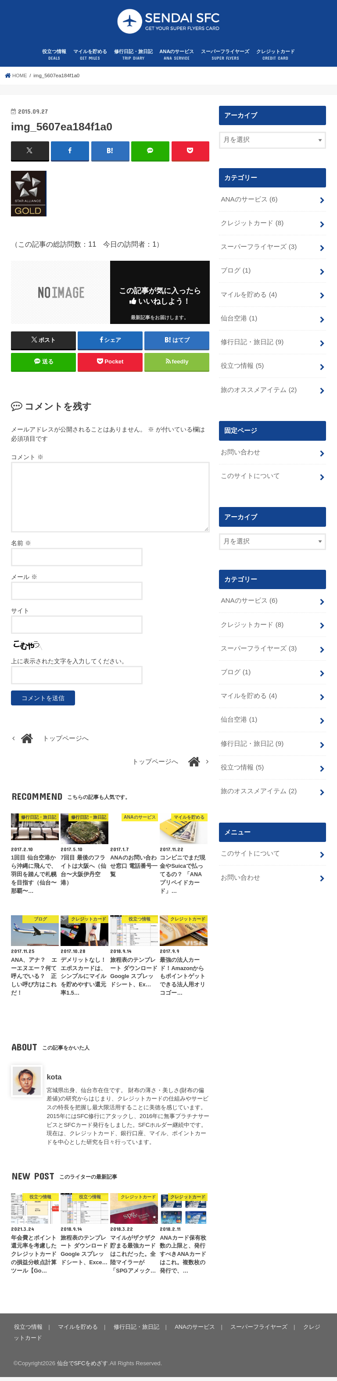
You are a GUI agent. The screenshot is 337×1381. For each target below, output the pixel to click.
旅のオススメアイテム (258, 389)
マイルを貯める (90, 60)
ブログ (235, 273)
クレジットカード (275, 60)
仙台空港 (239, 319)
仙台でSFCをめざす (82, 1367)
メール (24, 580)
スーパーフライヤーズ (225, 60)
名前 (21, 546)
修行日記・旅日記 (133, 60)
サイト (20, 614)
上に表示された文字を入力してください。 (69, 665)
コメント (27, 461)
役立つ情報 (54, 60)
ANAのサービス (176, 60)
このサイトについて (250, 474)
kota (54, 1081)
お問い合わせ (240, 450)
